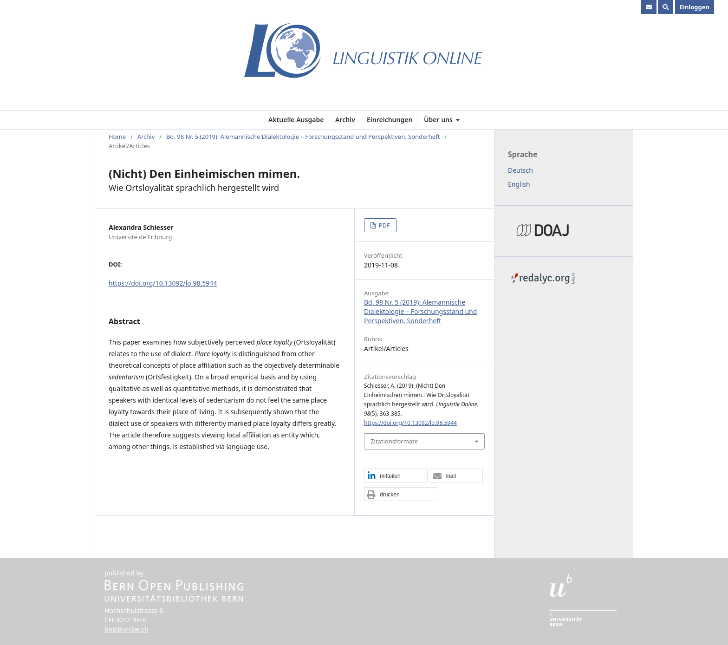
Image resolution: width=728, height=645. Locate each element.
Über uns (439, 119)
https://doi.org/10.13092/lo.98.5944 (163, 283)
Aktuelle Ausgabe (296, 119)
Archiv (345, 119)
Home (117, 136)
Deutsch (520, 170)
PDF (383, 225)
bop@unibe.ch (126, 629)
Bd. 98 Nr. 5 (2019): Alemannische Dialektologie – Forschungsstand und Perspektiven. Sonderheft (303, 136)
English (519, 184)
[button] (395, 476)
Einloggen (694, 7)
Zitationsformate (394, 441)
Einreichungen (389, 119)
